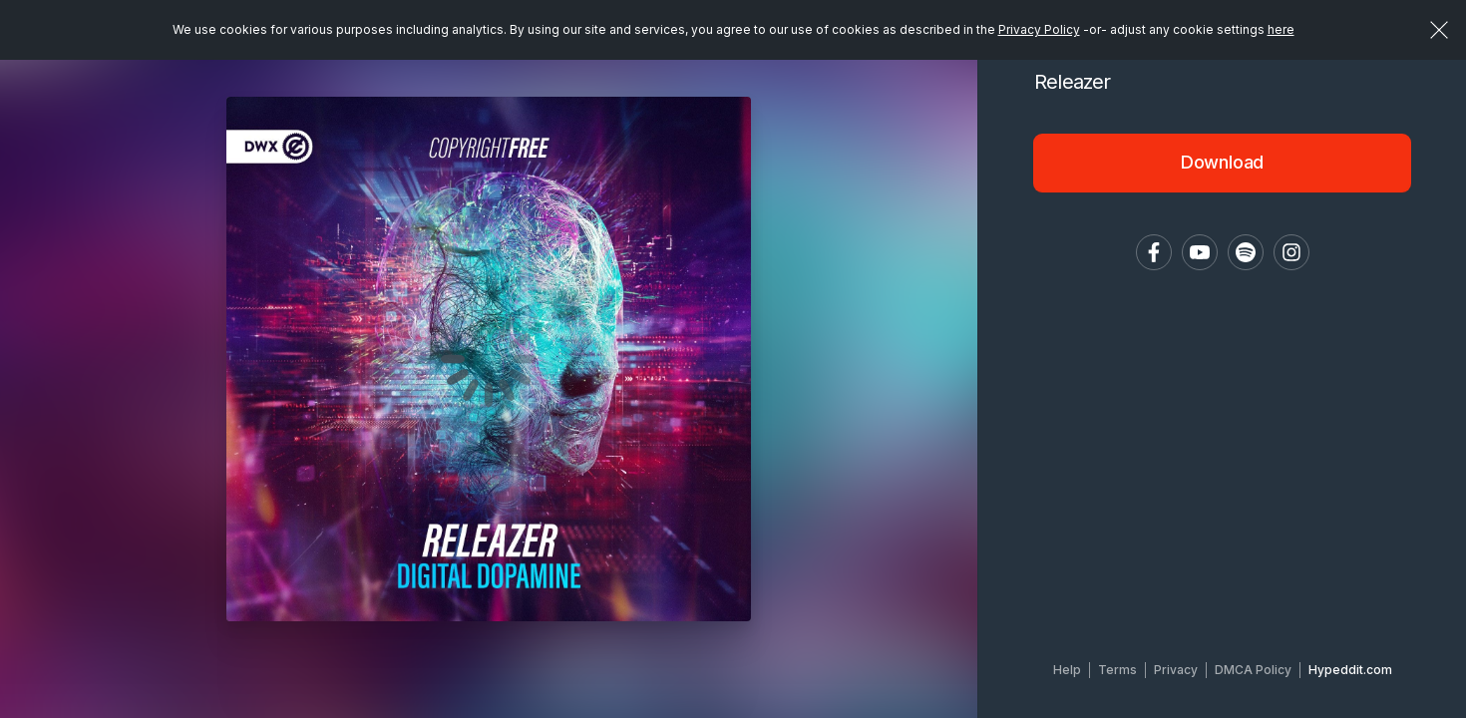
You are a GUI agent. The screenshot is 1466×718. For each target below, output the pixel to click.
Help (1067, 669)
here (1281, 29)
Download (1223, 162)
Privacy (1176, 669)
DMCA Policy (1253, 669)
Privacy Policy (1039, 29)
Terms (1117, 669)
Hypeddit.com (1350, 669)
